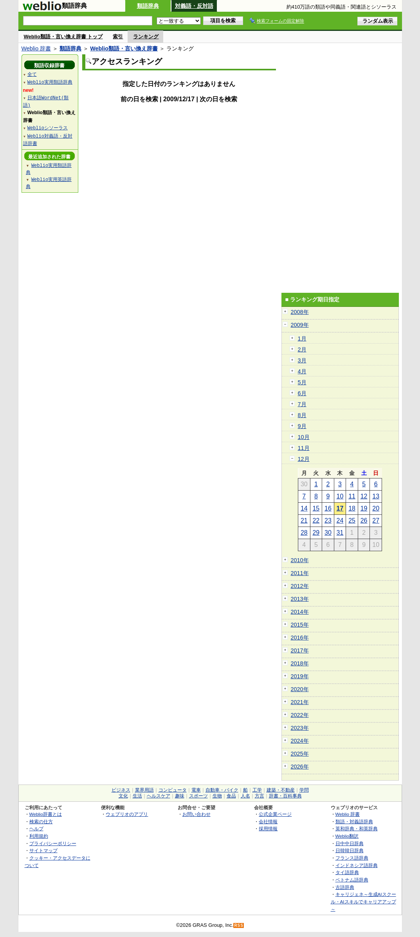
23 (328, 520)
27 (375, 520)
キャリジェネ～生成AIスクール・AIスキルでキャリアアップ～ (363, 901)
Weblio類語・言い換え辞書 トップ (63, 36)
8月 (302, 415)
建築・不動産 (281, 790)
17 (340, 508)
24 (340, 520)
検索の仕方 (41, 821)
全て (32, 74)
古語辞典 (344, 887)
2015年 (300, 625)
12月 (304, 459)
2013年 (300, 599)
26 (364, 520)
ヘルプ (36, 828)
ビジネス (121, 790)
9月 (302, 426)
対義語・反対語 (194, 6)
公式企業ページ (275, 814)
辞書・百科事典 (285, 796)
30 (328, 532)
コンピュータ (173, 790)
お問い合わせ (196, 814)
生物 (217, 796)
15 (315, 508)
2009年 (300, 325)
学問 (304, 790)
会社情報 (268, 821)
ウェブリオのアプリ (127, 814)
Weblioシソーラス (47, 127)
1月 (302, 338)
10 (340, 496)
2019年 (300, 676)
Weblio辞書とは (45, 814)
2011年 (300, 573)
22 (315, 520)
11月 (304, 448)
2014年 (300, 612)
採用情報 (268, 828)
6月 (302, 393)
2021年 (300, 702)
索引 (118, 36)
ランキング (146, 36)
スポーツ (198, 796)
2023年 (300, 728)
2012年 (300, 586)
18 (351, 508)
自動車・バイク (221, 790)
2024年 (300, 741)
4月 (302, 371)
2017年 (300, 650)
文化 (123, 796)
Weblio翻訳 (347, 835)
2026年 (300, 766)
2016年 (300, 637)
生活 (137, 796)
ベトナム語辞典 (351, 879)
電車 (196, 790)
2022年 (300, 715)
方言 (259, 796)
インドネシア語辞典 (356, 865)
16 (328, 508)
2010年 (300, 560)
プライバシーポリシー (52, 843)
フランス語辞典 (351, 857)
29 (315, 532)
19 (364, 508)
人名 (245, 796)
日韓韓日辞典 (349, 850)
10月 (304, 437)
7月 (302, 404)
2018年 (300, 663)
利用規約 (38, 835)
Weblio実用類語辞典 (49, 82)
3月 (302, 360)
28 (304, 532)
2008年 (300, 312)
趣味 (179, 796)
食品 (231, 796)
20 (375, 508)
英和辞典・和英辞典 (356, 828)
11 (351, 496)
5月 (302, 382)
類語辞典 (148, 6)
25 (351, 520)
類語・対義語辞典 (354, 821)
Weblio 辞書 (36, 48)
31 (340, 532)
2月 (302, 349)
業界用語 (144, 790)
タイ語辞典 (347, 872)
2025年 (300, 754)
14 (304, 508)
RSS (238, 925)
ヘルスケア (158, 796)
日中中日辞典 (349, 843)
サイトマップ (43, 850)
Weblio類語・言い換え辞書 (124, 48)
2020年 (300, 689)
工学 (257, 790)
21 (304, 520)
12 (364, 496)
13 (375, 496)
